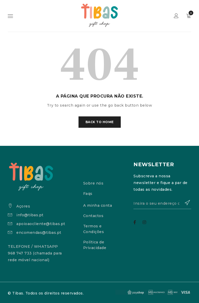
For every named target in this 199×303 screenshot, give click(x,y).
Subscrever (184, 202)
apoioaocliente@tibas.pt (40, 223)
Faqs (88, 193)
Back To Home (100, 122)
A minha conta (97, 205)
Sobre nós (93, 183)
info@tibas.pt (30, 215)
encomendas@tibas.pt (38, 232)
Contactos (93, 215)
